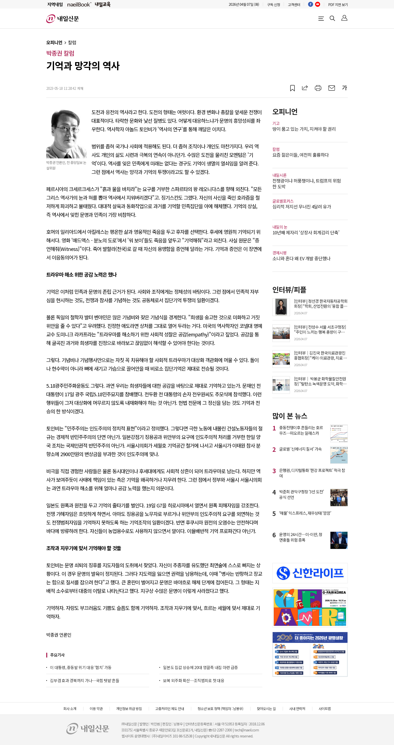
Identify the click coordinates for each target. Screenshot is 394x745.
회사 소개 (69, 708)
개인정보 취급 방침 (129, 708)
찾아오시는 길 (266, 708)
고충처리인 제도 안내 (169, 708)
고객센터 (294, 4)
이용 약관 (96, 708)
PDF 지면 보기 (338, 4)
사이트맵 (325, 708)
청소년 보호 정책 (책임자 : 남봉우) (220, 708)
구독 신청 (273, 4)
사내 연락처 (297, 708)
